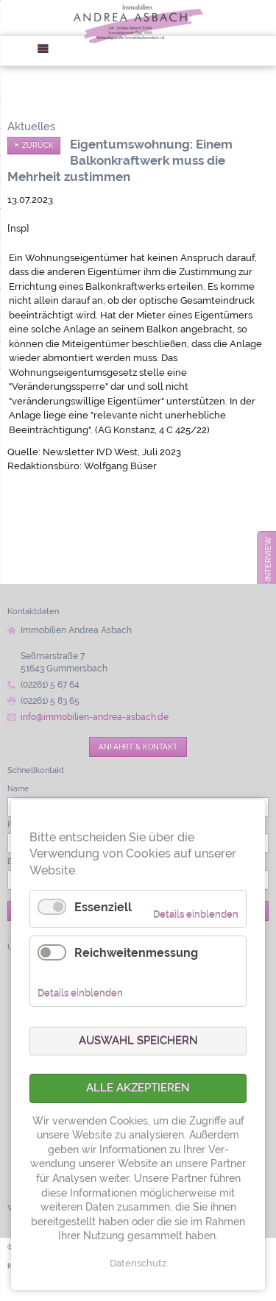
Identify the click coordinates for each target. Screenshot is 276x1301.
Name (19, 788)
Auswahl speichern (138, 1040)
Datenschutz (138, 1263)
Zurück (38, 145)
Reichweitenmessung (136, 953)
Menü (48, 51)
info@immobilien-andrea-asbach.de (95, 717)
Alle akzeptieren (138, 1087)
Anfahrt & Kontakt (138, 746)
